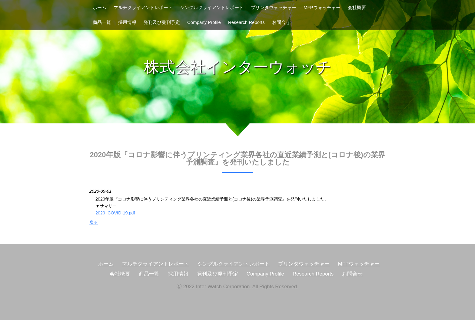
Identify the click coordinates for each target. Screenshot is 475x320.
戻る (93, 222)
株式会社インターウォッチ (237, 67)
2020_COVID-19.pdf (115, 213)
